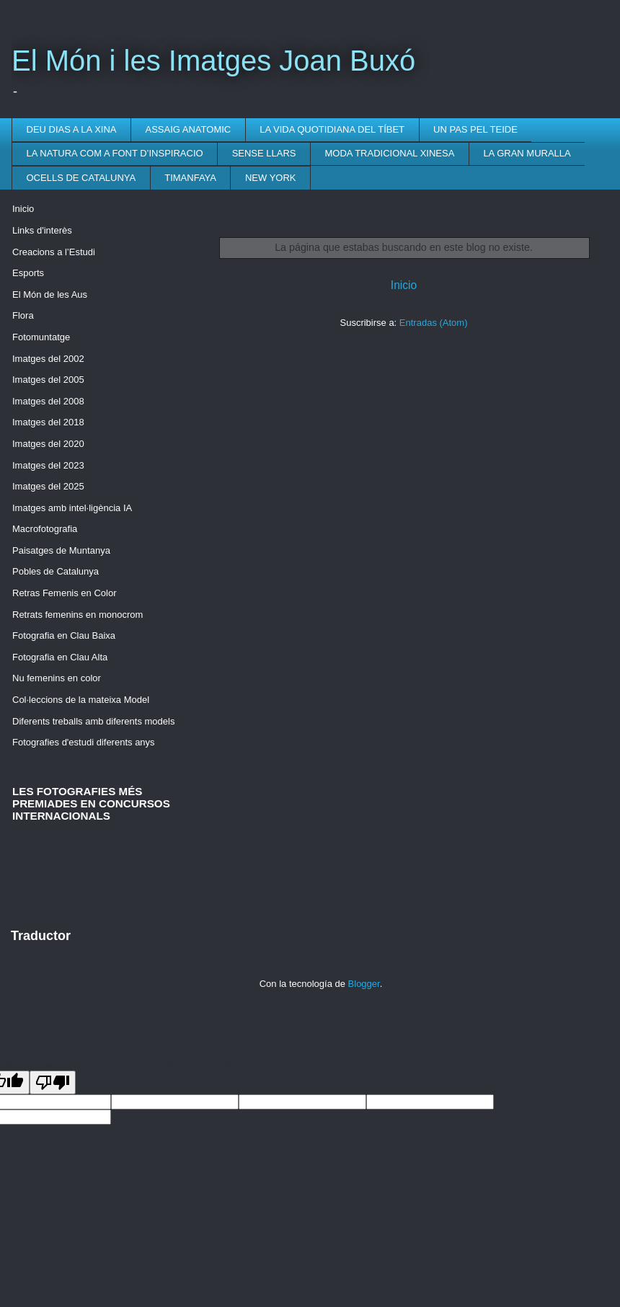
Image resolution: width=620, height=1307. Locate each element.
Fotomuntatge (41, 337)
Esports (28, 272)
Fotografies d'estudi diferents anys (83, 742)
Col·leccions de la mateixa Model (80, 699)
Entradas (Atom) (433, 322)
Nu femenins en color (56, 678)
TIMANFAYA (190, 177)
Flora (23, 315)
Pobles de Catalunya (55, 571)
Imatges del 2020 (48, 443)
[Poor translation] (53, 1082)
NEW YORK (270, 177)
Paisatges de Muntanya (61, 550)
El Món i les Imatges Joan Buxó (213, 60)
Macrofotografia (44, 528)
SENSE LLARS (264, 153)
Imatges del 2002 (48, 358)
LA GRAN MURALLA (526, 153)
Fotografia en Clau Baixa (63, 635)
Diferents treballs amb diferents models (93, 721)
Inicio (404, 285)
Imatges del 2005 (48, 379)
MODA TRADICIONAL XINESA (390, 153)
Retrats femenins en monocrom (77, 614)
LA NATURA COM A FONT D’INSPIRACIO (115, 153)
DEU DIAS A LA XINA (72, 129)
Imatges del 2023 (48, 465)
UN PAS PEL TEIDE (475, 129)
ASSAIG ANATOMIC (188, 129)
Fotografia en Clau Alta (59, 657)
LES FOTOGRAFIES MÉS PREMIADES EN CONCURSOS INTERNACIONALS (91, 803)
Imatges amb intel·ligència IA (72, 507)
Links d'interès (42, 230)
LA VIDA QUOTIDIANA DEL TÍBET (332, 129)
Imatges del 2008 (48, 401)
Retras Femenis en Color (64, 593)
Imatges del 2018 (48, 422)
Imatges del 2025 (48, 486)
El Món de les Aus (49, 294)
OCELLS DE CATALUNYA (81, 177)
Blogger (364, 983)
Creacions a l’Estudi (53, 252)
